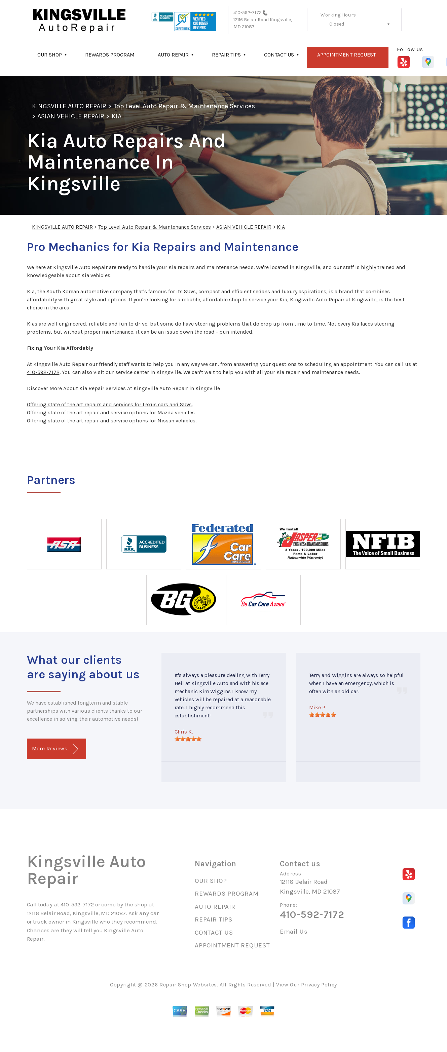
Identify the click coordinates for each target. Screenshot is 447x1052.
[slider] (188, 739)
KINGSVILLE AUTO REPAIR (69, 106)
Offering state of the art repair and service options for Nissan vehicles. (111, 420)
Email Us (294, 932)
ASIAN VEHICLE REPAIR (71, 116)
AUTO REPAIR (173, 54)
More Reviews (55, 748)
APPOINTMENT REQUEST (346, 54)
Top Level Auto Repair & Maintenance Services (184, 106)
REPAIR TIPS (226, 54)
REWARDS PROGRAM (110, 54)
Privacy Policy (319, 984)
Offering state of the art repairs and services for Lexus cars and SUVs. (110, 404)
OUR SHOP (49, 54)
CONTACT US (279, 54)
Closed (336, 24)
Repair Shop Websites (188, 984)
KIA (116, 116)
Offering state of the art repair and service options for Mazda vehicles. (111, 412)
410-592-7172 (247, 12)
